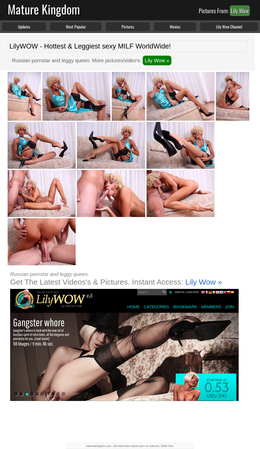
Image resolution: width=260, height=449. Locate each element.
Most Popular (76, 27)
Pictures (128, 27)
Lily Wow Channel (229, 27)
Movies (175, 27)
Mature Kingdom (44, 9)
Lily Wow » (157, 60)
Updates (24, 27)
